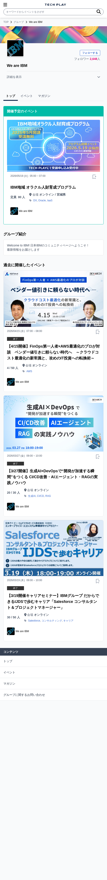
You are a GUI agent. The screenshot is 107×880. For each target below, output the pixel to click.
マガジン (9, 683)
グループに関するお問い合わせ (24, 694)
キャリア (68, 620)
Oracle (42, 200)
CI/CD (40, 496)
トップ (7, 661)
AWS (29, 371)
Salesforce (34, 620)
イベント (9, 672)
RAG (48, 496)
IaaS (49, 200)
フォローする (90, 52)
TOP (5, 22)
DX (35, 200)
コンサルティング (52, 620)
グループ (19, 22)
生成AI (31, 496)
